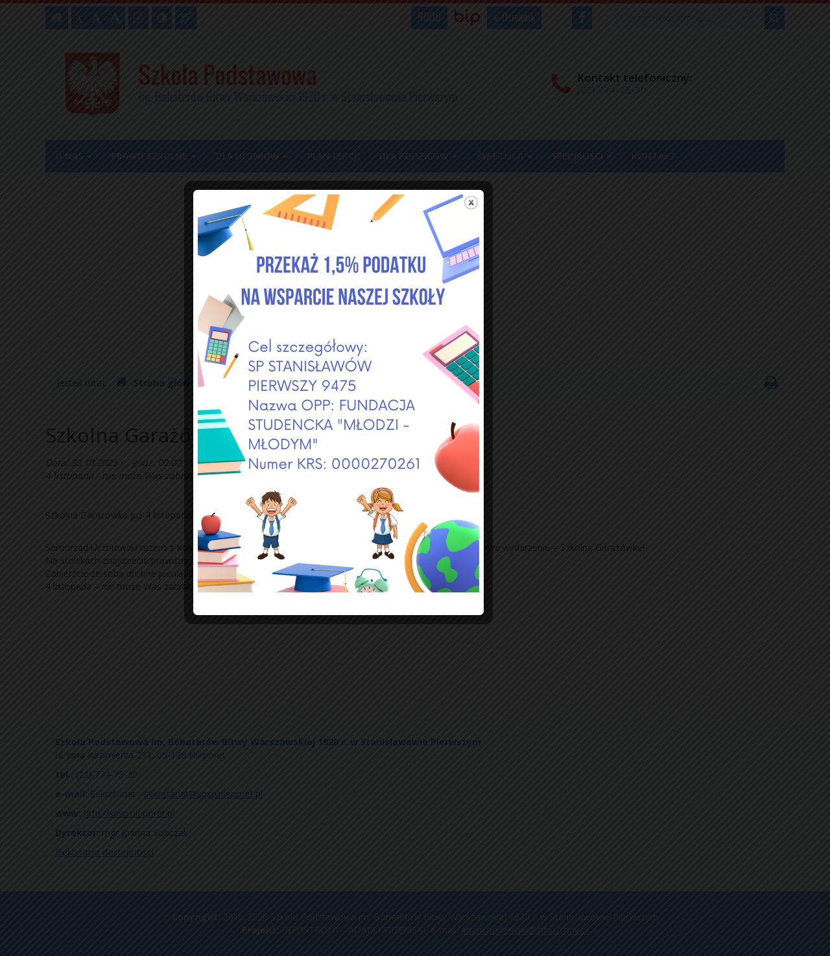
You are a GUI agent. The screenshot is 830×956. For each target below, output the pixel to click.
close (548, 267)
